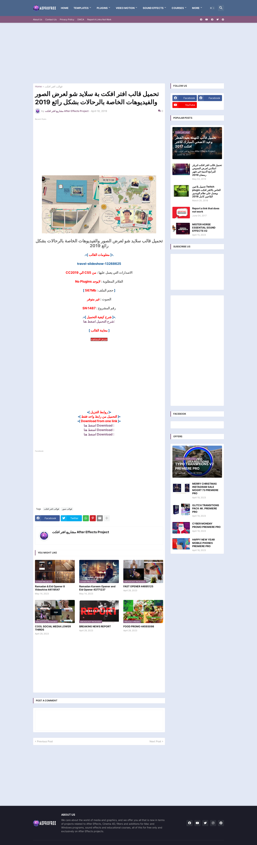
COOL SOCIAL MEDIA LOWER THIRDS (53, 628)
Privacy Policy (67, 19)
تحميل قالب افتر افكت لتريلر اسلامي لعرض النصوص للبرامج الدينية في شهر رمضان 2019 (207, 170)
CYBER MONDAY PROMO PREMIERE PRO (206, 525)
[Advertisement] (128, 53)
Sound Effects (153, 7)
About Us (37, 19)
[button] (212, 8)
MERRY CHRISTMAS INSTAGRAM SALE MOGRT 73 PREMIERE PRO (205, 488)
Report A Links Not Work (99, 19)
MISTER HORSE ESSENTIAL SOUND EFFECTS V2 (203, 227)
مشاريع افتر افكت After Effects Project (80, 532)
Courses (178, 7)
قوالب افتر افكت (53, 86)
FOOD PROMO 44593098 (138, 626)
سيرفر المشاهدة (99, 339)
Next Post (155, 741)
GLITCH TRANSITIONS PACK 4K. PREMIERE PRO (205, 508)
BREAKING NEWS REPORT (95, 626)
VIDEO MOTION (125, 7)
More (196, 7)
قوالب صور (67, 509)
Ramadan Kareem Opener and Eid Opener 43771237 (97, 588)
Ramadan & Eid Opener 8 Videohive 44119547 (50, 588)
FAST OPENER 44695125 (138, 586)
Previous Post (45, 741)
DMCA (80, 19)
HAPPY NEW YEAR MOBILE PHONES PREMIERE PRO (203, 542)
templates (81, 7)
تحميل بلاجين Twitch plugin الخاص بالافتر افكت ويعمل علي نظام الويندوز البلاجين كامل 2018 (206, 191)
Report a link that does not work (205, 210)
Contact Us (51, 19)
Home (65, 7)
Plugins (102, 7)
